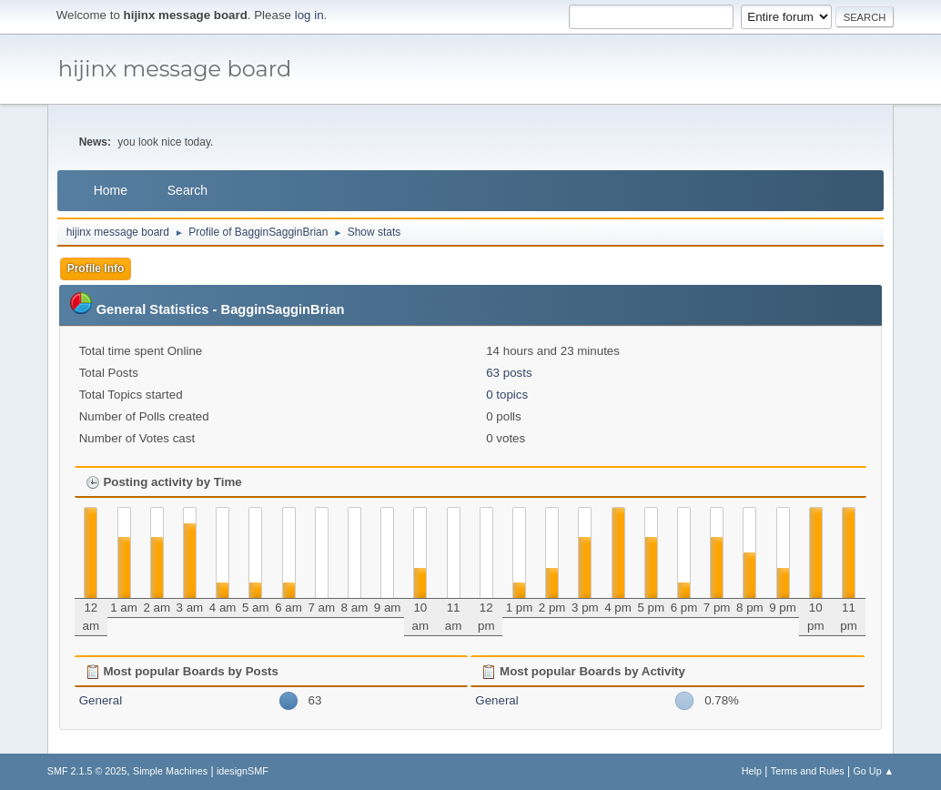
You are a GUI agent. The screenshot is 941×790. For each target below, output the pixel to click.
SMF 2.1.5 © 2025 (87, 770)
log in (309, 15)
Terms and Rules (808, 770)
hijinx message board (175, 69)
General (100, 700)
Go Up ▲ (873, 770)
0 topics (507, 394)
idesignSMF (242, 770)
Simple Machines (170, 770)
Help (752, 770)
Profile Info (96, 268)
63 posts (508, 373)
